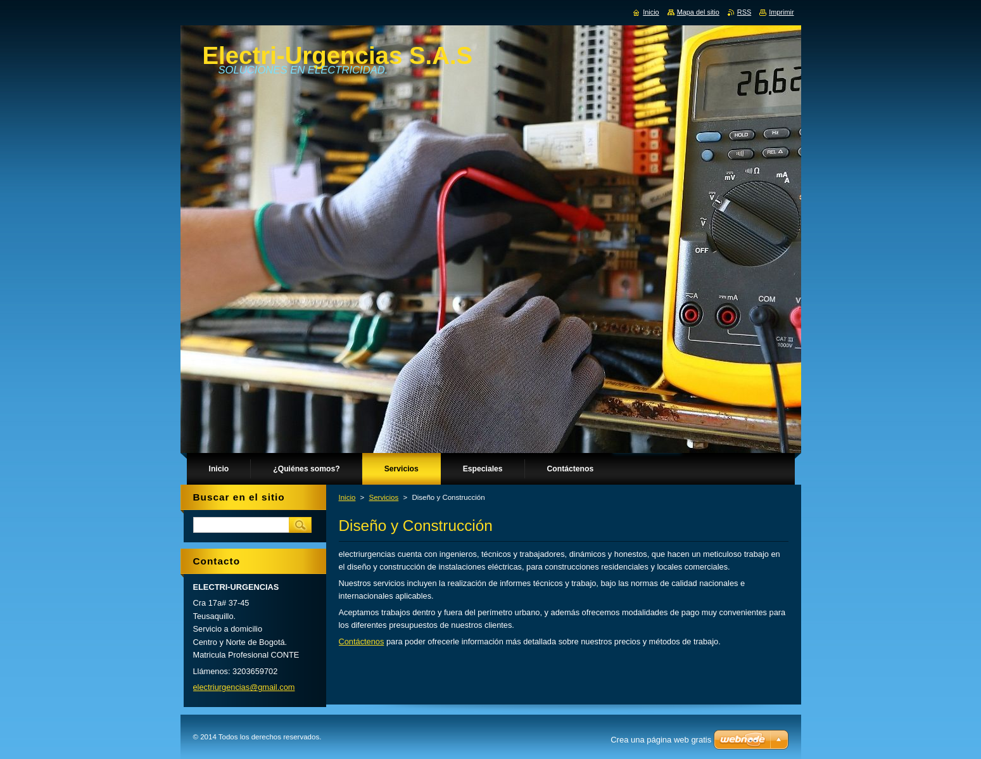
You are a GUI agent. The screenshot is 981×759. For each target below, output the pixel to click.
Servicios (384, 497)
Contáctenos (361, 641)
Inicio (347, 497)
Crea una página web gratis (661, 739)
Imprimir (781, 12)
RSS (744, 12)
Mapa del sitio (698, 12)
